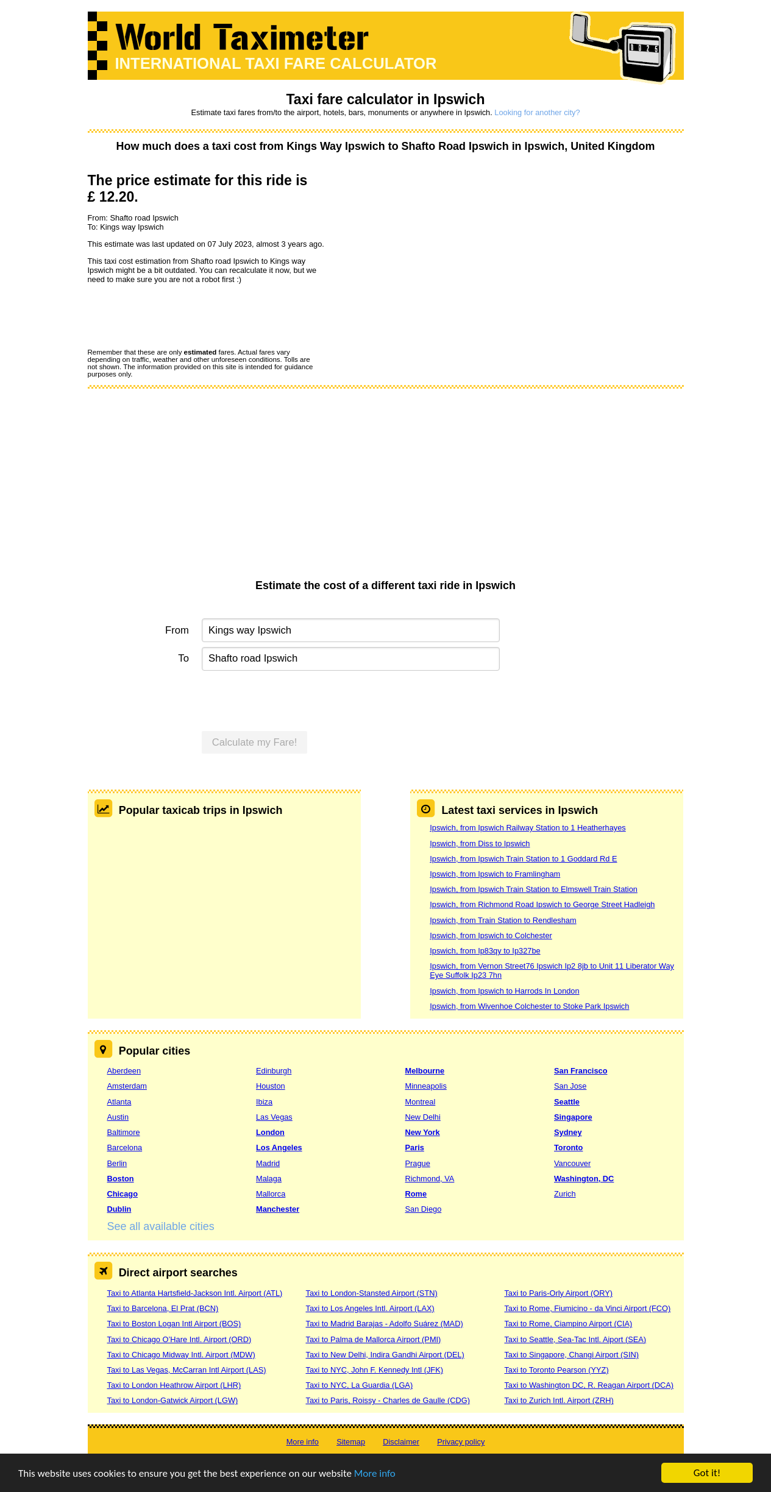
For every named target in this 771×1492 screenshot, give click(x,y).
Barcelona (125, 1147)
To (183, 658)
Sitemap (350, 1441)
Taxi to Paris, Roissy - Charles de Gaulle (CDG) (387, 1400)
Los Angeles (279, 1147)
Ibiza (264, 1101)
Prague (417, 1163)
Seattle (567, 1101)
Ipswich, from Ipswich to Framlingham (495, 874)
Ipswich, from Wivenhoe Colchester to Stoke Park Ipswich (529, 1006)
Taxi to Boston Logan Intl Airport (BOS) (174, 1323)
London (270, 1132)
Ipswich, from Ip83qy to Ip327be (485, 950)
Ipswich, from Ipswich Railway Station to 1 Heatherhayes (527, 827)
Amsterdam (127, 1086)
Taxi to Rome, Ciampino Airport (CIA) (568, 1323)
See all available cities (161, 1226)
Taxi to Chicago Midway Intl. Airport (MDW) (181, 1354)
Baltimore (123, 1132)
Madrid (268, 1163)
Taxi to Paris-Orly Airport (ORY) (558, 1293)
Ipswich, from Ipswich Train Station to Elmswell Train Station (534, 889)
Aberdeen (124, 1070)
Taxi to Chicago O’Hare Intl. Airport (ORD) (179, 1339)
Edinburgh (273, 1070)
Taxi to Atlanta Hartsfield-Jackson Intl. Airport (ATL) (195, 1293)
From (177, 630)
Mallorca (270, 1193)
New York (422, 1132)
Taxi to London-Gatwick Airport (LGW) (172, 1400)
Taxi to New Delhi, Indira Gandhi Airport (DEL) (384, 1354)
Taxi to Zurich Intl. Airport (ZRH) (558, 1400)
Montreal (420, 1101)
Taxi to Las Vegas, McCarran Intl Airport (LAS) (186, 1369)
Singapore (573, 1117)
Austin (118, 1117)
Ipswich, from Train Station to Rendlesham (503, 920)
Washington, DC (584, 1178)
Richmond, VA (430, 1178)
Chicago (122, 1193)
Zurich (565, 1193)
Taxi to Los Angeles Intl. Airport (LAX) (369, 1308)
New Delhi (423, 1117)
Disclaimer (401, 1441)
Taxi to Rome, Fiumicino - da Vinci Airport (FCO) (587, 1308)
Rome (416, 1193)
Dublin (119, 1209)
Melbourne (425, 1070)
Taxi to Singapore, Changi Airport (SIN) (571, 1354)
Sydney (568, 1132)
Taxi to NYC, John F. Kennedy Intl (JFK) (373, 1369)
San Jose (570, 1086)
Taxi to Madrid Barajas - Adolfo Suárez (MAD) (384, 1323)
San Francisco (580, 1070)
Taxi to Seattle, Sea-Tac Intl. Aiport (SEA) (575, 1339)
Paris (414, 1147)
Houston (270, 1086)
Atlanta (119, 1101)
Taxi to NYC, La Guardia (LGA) (359, 1385)
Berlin (117, 1163)
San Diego (423, 1209)
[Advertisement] (386, 488)
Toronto (568, 1147)
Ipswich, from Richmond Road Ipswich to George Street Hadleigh (542, 904)
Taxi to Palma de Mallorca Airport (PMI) (373, 1339)
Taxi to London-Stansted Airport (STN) (371, 1293)
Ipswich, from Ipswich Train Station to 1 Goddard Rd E (523, 858)
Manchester (277, 1209)
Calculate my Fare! (254, 742)
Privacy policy (461, 1441)
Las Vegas (274, 1117)
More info (375, 1473)
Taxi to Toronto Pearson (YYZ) (556, 1369)
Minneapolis (426, 1086)
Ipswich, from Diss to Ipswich (480, 843)
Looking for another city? (537, 112)
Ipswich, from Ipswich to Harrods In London (504, 990)
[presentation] (180, 315)
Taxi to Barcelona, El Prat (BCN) (163, 1308)
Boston (120, 1178)
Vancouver (572, 1163)
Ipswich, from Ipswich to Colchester (491, 935)
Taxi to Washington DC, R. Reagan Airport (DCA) (588, 1385)
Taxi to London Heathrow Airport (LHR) (174, 1385)
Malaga (269, 1178)
